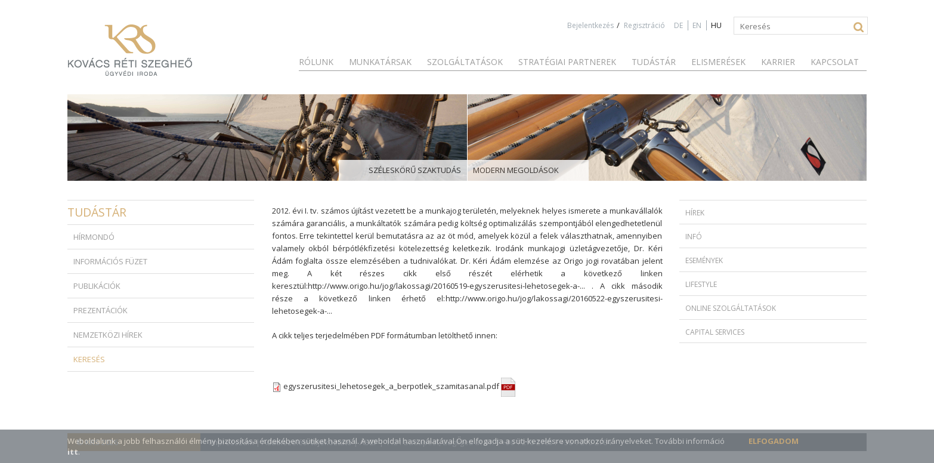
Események (704, 260)
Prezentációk (100, 310)
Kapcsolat (835, 61)
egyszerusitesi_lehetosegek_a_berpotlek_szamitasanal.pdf (399, 386)
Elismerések (718, 61)
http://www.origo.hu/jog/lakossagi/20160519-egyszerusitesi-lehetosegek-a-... (446, 285)
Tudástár (654, 61)
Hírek (694, 213)
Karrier (778, 61)
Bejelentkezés (590, 25)
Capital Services (714, 332)
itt (72, 451)
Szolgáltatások (465, 61)
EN (696, 25)
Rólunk (316, 61)
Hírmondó (94, 237)
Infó (693, 237)
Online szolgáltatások (730, 308)
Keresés (89, 359)
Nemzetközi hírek (108, 334)
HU (716, 25)
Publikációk (96, 285)
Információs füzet (110, 261)
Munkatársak (380, 61)
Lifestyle (701, 284)
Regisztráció (644, 25)
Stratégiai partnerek (567, 61)
